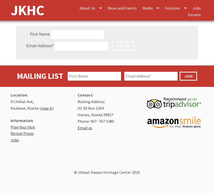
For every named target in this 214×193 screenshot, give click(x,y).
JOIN (188, 76)
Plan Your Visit (23, 127)
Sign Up (123, 45)
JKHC (27, 10)
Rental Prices (22, 133)
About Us (87, 8)
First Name (40, 34)
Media (147, 8)
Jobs (197, 8)
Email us (85, 127)
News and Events (122, 8)
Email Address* (40, 46)
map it (46, 108)
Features (172, 8)
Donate (194, 14)
